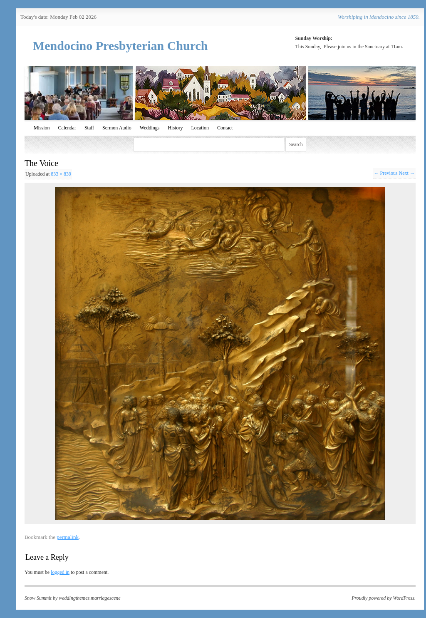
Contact (225, 128)
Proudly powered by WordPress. (384, 598)
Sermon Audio (116, 128)
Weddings (150, 128)
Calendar (67, 128)
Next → (407, 173)
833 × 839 (61, 174)
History (175, 128)
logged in (60, 572)
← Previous (386, 173)
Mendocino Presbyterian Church (120, 45)
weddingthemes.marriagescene (89, 598)
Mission (42, 128)
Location (200, 128)
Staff (89, 128)
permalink (68, 537)
